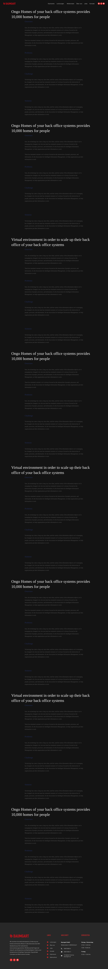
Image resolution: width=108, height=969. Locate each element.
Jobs (85, 3)
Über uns (79, 3)
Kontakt (92, 3)
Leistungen (60, 3)
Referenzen (70, 3)
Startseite (51, 3)
